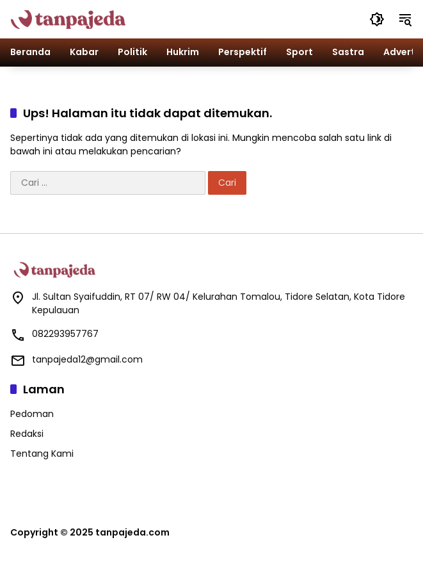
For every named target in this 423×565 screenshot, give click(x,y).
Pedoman (32, 413)
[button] (377, 19)
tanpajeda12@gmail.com (87, 359)
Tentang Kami (42, 453)
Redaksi (27, 433)
